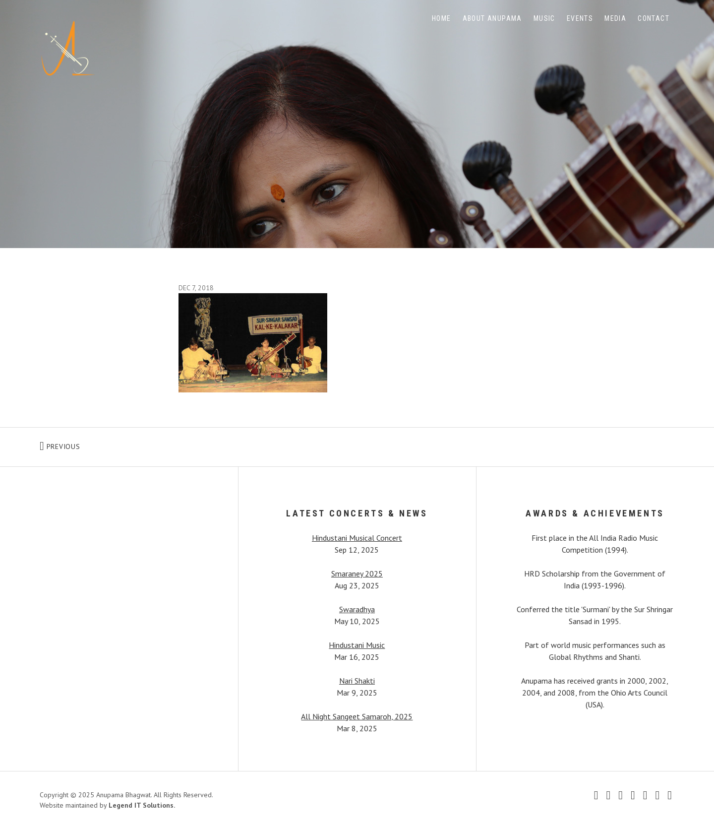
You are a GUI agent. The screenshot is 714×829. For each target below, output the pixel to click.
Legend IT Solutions (141, 805)
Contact (653, 18)
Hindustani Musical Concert (357, 538)
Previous (102, 444)
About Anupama (492, 18)
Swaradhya (357, 609)
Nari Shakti (357, 681)
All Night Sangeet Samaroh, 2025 (357, 716)
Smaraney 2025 (357, 573)
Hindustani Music (357, 645)
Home (441, 18)
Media (615, 18)
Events (580, 18)
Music (544, 18)
